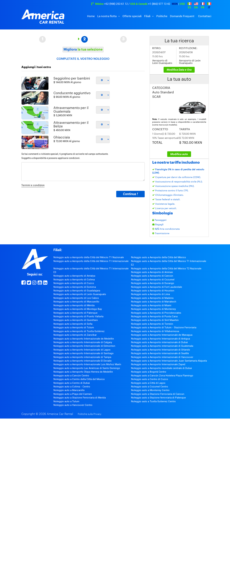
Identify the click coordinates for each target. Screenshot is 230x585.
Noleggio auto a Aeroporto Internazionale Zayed (158, 364)
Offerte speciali (132, 16)
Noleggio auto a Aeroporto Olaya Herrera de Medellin (83, 371)
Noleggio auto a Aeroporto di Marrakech (153, 301)
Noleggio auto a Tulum (66, 401)
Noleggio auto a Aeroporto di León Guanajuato (79, 294)
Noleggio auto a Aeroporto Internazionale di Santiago (83, 353)
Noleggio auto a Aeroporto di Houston (152, 290)
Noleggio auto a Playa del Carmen (72, 394)
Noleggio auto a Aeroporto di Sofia (72, 323)
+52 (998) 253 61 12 (116, 3)
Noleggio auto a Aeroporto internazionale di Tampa (82, 357)
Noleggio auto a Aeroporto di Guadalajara (76, 290)
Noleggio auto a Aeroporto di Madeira (152, 298)
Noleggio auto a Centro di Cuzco (149, 379)
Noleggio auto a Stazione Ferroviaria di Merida (79, 397)
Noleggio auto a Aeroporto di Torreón (152, 323)
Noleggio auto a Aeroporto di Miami (151, 305)
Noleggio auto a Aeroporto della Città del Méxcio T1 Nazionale (88, 257)
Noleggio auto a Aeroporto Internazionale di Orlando (160, 349)
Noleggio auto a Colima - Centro (71, 386)
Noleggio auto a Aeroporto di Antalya (74, 275)
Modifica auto (179, 154)
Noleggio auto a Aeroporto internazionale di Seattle (160, 353)
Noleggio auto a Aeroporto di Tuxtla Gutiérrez (79, 331)
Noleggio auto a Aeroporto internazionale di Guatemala (162, 345)
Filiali (147, 16)
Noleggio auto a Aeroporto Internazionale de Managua (161, 334)
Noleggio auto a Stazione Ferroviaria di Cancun (157, 394)
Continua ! (130, 194)
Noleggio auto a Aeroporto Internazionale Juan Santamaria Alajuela (169, 360)
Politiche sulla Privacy (89, 414)
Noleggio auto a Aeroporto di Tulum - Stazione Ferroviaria (163, 327)
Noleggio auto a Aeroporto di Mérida (74, 305)
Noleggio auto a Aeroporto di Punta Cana (154, 316)
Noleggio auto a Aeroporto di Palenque (75, 312)
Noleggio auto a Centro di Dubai (71, 382)
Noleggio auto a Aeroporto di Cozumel (152, 279)
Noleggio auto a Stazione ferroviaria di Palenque (158, 397)
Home (91, 16)
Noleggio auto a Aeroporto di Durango (152, 283)
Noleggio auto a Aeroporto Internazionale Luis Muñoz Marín (87, 364)
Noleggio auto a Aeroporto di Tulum (73, 327)
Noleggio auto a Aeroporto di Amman (152, 272)
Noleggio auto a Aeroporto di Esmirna (74, 287)
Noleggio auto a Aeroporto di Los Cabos (76, 298)
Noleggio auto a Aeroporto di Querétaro (75, 320)
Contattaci (204, 16)
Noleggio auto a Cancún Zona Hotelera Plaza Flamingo (162, 375)
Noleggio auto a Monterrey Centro (150, 390)
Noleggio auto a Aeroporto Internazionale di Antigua (160, 338)
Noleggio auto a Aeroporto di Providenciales (156, 312)
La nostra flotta (107, 16)
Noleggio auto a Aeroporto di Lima (150, 294)
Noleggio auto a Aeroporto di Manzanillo (76, 301)
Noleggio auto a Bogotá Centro (148, 371)
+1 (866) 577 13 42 (159, 3)
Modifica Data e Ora (179, 69)
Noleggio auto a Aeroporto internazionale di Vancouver (162, 357)
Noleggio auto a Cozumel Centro (149, 386)
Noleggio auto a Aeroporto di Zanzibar (75, 334)
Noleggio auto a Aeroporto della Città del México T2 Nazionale (166, 268)
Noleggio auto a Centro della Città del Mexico (79, 379)
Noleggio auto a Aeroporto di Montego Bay (77, 309)
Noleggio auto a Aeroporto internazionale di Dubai (159, 342)
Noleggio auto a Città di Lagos (148, 382)
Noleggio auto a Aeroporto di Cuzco (73, 283)
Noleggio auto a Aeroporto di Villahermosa (155, 331)
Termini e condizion (33, 185)
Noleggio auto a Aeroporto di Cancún (152, 275)
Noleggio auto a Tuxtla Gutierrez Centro (153, 401)
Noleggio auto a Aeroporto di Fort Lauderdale (156, 287)
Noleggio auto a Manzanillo (69, 390)
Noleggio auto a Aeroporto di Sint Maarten (155, 320)
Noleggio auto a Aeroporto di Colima (74, 279)
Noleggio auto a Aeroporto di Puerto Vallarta (78, 316)
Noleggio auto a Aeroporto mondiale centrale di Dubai (161, 368)
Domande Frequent (182, 16)
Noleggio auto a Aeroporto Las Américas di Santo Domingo (86, 368)
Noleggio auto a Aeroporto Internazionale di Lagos (81, 349)
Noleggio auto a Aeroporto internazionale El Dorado (82, 360)
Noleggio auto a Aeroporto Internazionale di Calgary (82, 342)
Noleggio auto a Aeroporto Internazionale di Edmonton (84, 345)
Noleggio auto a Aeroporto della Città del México (158, 257)
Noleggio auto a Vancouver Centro (72, 405)
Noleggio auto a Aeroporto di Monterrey (153, 309)
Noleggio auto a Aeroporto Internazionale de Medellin (83, 338)
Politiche (161, 16)
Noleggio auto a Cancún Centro (71, 375)
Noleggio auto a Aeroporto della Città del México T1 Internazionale (91, 261)
